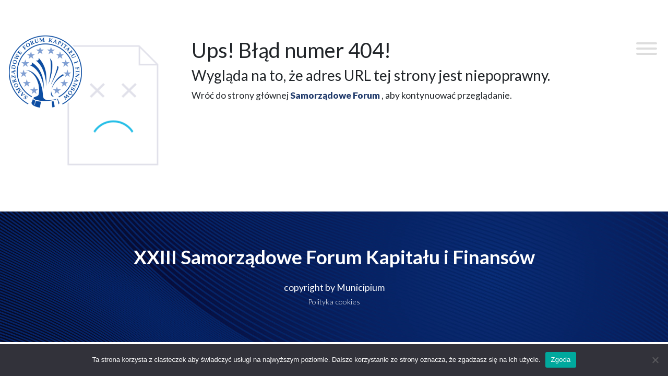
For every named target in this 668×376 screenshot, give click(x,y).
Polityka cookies (334, 301)
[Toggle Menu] (646, 48)
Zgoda (560, 359)
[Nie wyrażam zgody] (655, 360)
